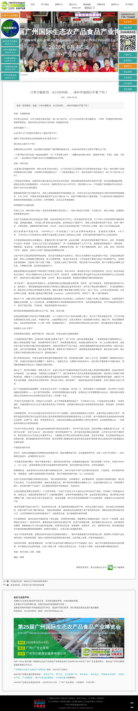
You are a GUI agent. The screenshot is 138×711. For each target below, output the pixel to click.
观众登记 (128, 28)
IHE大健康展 (115, 567)
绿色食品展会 (77, 701)
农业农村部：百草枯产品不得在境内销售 (27, 585)
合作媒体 (128, 83)
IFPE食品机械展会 (45, 677)
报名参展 (128, 22)
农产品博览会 (53, 701)
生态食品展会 (89, 701)
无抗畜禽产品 (71, 674)
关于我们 (129, 4)
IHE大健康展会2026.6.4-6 (10, 51)
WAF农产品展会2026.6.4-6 (10, 42)
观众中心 (73, 4)
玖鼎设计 (99, 701)
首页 (33, 4)
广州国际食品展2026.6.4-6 (10, 68)
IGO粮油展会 (62, 677)
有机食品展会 (65, 701)
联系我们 (100, 698)
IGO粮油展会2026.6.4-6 (10, 59)
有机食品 (84, 674)
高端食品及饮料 (108, 674)
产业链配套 (27, 677)
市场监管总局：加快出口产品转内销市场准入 (29, 581)
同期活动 (101, 4)
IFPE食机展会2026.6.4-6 (10, 76)
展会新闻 (128, 72)
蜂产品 (59, 674)
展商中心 (59, 4)
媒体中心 (115, 4)
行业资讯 (24, 75)
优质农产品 (48, 674)
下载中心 (128, 55)
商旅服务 (87, 4)
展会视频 (128, 89)
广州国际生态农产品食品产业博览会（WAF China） (67, 698)
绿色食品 (94, 674)
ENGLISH (76, 8)
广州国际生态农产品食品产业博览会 (30, 669)
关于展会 (45, 4)
